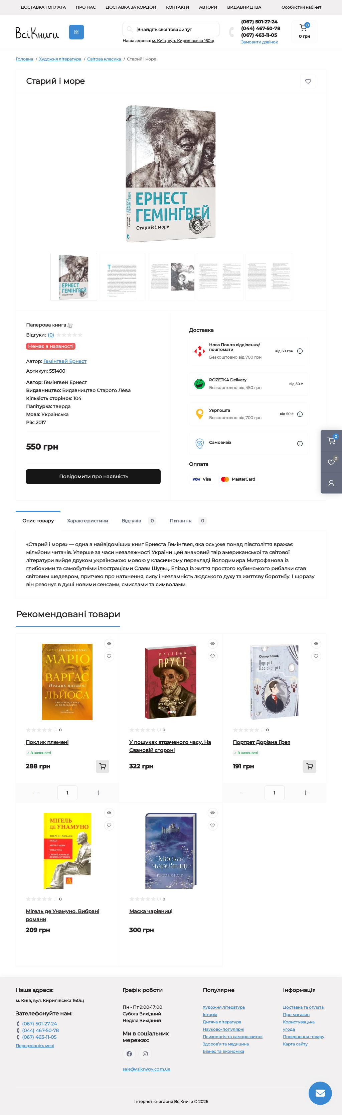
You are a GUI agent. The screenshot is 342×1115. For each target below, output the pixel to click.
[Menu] (76, 32)
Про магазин (296, 1014)
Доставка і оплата (43, 7)
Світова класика (104, 58)
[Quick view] (109, 644)
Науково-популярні (223, 1029)
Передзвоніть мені (35, 1045)
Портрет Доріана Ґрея (261, 742)
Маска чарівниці (150, 911)
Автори (208, 7)
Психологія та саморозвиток (233, 1036)
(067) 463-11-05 (259, 35)
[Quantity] (67, 792)
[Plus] (98, 793)
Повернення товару (303, 1036)
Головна (24, 58)
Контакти (177, 7)
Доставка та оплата (303, 1007)
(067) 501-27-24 (259, 22)
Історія (210, 1014)
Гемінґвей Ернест (65, 361)
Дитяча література (222, 1021)
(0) (51, 335)
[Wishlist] (109, 656)
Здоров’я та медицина (226, 1043)
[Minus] (36, 793)
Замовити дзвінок (259, 41)
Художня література (60, 58)
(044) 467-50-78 (260, 28)
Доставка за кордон (131, 7)
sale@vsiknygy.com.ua (146, 1069)
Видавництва (244, 7)
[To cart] (102, 766)
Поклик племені (47, 742)
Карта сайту (295, 1043)
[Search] (130, 29)
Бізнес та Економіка (223, 1051)
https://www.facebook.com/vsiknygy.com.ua (129, 1054)
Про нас (86, 7)
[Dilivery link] (300, 351)
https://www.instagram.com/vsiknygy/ (145, 1054)
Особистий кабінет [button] (301, 7)
